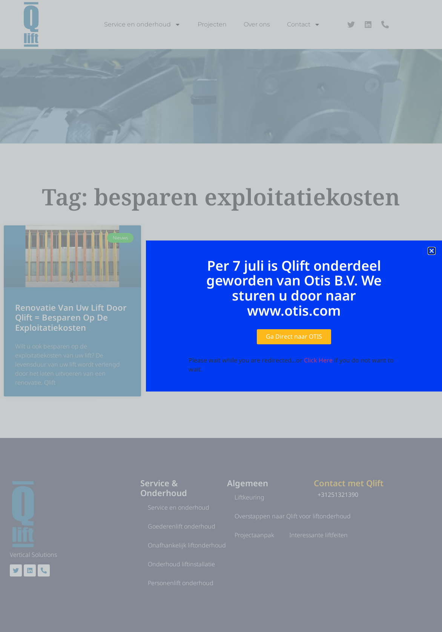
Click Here (318, 360)
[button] (431, 251)
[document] (221, 316)
